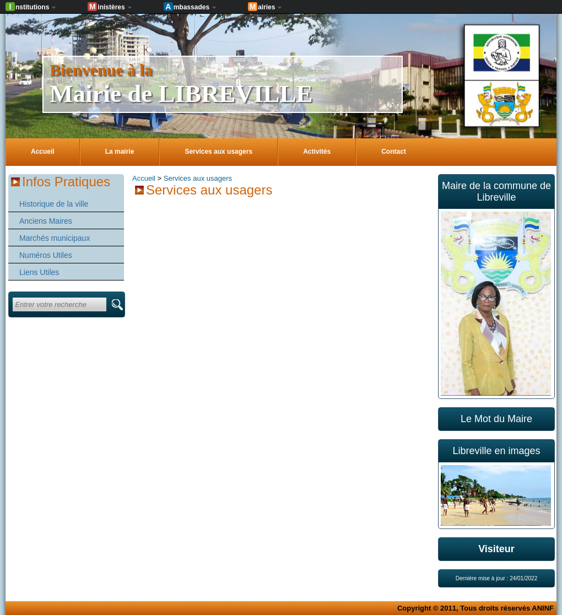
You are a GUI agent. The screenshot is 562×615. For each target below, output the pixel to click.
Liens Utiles (39, 272)
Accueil (143, 178)
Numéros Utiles (45, 255)
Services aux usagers (198, 178)
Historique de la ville (53, 203)
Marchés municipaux (54, 238)
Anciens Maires (45, 221)
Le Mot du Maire (496, 418)
